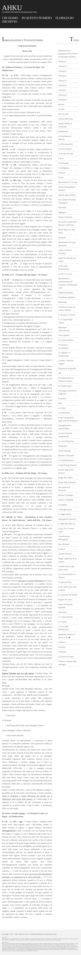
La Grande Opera (65, 386)
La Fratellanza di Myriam (64, 137)
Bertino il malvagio (65, 495)
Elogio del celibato (65, 478)
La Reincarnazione (65, 144)
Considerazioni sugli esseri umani (66, 568)
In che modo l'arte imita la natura (67, 588)
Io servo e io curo (65, 274)
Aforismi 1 (62, 61)
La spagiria (62, 505)
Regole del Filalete (65, 293)
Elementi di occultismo (67, 368)
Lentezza (61, 549)
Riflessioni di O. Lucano (67, 182)
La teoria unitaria (64, 149)
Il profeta (61, 647)
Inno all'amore (63, 544)
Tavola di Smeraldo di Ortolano (66, 188)
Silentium (62, 238)
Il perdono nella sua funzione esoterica (66, 379)
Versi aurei (62, 612)
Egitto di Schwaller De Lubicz (67, 259)
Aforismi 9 (62, 100)
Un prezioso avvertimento (63, 346)
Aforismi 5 (62, 81)
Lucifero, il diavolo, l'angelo (66, 362)
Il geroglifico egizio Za (67, 519)
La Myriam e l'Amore (66, 315)
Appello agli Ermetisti (66, 195)
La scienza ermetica (66, 340)
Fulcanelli (62, 207)
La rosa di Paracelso (66, 441)
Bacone (61, 104)
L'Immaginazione (65, 509)
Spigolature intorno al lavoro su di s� (66, 636)
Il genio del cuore (65, 600)
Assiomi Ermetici (65, 554)
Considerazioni (64, 413)
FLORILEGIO (64, 18)
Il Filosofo (62, 652)
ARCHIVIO (9, 21)
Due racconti (63, 114)
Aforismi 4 (62, 76)
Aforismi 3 (62, 71)
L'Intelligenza (63, 168)
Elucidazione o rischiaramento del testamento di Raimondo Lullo (67, 283)
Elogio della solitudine (67, 482)
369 (59, 373)
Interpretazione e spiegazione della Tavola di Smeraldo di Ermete (67, 54)
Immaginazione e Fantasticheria (65, 427)
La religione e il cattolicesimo (64, 354)
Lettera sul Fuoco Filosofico (65, 251)
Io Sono (61, 109)
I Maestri (61, 173)
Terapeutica (62, 446)
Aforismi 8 (62, 95)
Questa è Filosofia (65, 217)
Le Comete (62, 622)
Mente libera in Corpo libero (66, 231)
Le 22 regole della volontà (65, 321)
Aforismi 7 (62, 90)
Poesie (60, 177)
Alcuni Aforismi (64, 451)
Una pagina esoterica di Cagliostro (67, 392)
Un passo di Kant (65, 582)
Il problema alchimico (66, 297)
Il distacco (62, 642)
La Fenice (62, 408)
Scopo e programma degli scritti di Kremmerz (68, 419)
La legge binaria (64, 514)
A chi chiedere (63, 335)
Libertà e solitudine (65, 500)
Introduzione (63, 131)
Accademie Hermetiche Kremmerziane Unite (43, 934)
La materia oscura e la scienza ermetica (66, 308)
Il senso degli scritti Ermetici (65, 471)
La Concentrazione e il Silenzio (67, 575)
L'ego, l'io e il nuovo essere (66, 530)
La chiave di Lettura (66, 657)
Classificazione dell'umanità (64, 538)
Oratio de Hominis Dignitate (65, 606)
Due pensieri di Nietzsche (64, 488)
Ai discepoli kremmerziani (63, 267)
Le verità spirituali (65, 617)
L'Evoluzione (63, 163)
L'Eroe (60, 158)
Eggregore (62, 212)
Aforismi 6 (62, 85)
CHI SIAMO (10, 18)
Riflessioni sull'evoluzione (64, 329)
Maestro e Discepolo (66, 455)
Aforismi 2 (62, 66)
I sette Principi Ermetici (67, 465)
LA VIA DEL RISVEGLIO (63, 628)
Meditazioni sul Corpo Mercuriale (67, 243)
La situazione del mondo (67, 595)
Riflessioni (62, 302)
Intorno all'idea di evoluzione (65, 125)
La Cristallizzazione (66, 460)
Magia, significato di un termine (67, 560)
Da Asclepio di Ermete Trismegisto (67, 201)
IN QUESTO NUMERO (37, 18)
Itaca (60, 403)
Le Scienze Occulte (65, 154)
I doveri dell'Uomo (65, 119)
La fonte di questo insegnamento (65, 434)
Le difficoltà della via (66, 524)
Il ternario (62, 398)
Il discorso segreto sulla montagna (67, 662)
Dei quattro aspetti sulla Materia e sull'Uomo (67, 223)
